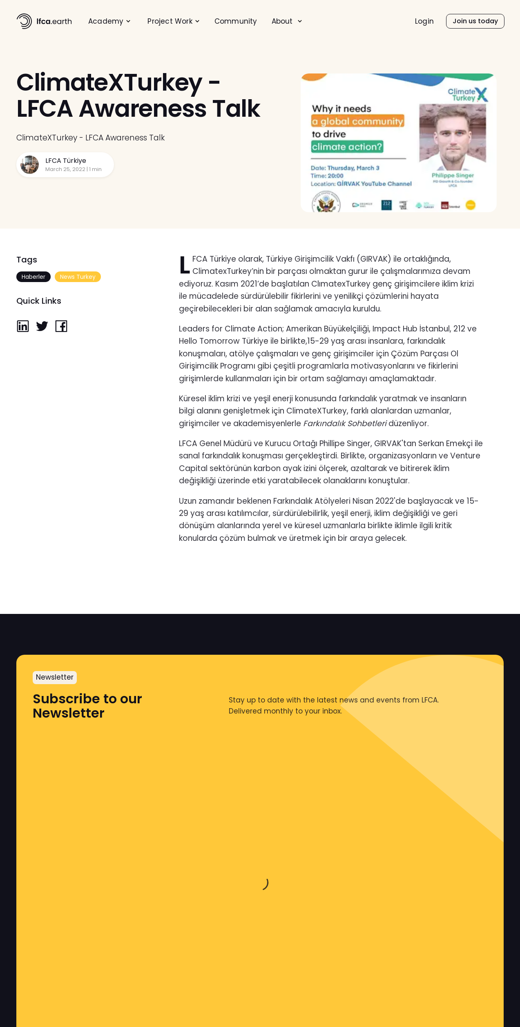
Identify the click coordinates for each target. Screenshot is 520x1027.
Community (235, 21)
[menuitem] (109, 21)
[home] (44, 21)
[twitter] (42, 327)
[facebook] (61, 327)
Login (424, 21)
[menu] (218, 21)
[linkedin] (22, 327)
